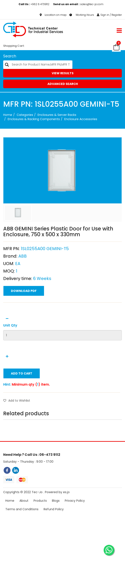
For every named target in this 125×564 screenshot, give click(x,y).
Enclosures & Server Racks (57, 115)
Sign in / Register (109, 15)
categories (25, 115)
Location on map (53, 15)
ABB (22, 270)
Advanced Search (62, 84)
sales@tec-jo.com (78, 4)
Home (7, 115)
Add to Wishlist (16, 414)
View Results (63, 73)
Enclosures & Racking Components (34, 119)
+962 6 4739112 (34, 4)
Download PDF (24, 304)
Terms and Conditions (21, 516)
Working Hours (81, 15)
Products (40, 507)
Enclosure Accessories (80, 119)
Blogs (56, 507)
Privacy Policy (75, 507)
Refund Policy (54, 516)
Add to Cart (21, 387)
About (23, 507)
